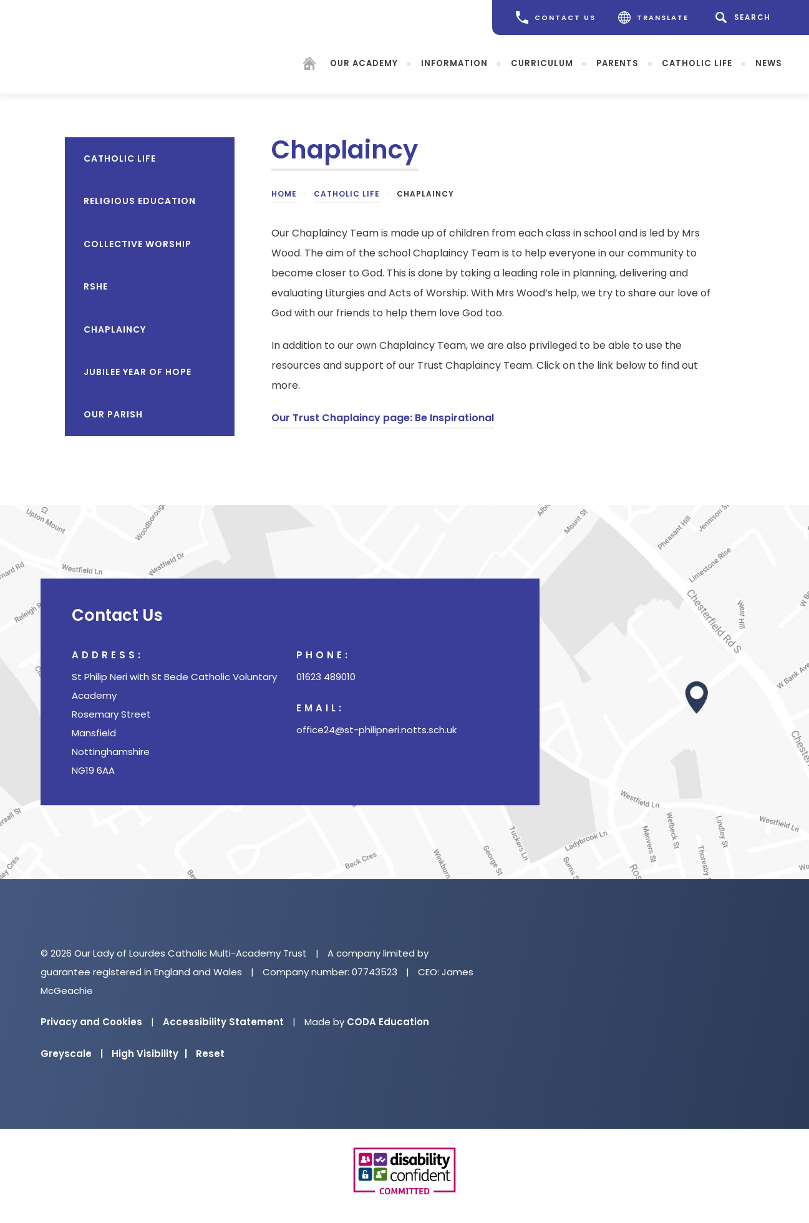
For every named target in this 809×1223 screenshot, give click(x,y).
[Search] (745, 17)
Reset (210, 1053)
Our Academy (364, 63)
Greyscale (72, 1053)
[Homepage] (309, 65)
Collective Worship (137, 244)
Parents (617, 63)
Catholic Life (697, 63)
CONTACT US (556, 17)
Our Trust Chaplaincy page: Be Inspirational (382, 418)
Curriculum (542, 63)
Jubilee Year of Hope (137, 372)
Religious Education (140, 201)
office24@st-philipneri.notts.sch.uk (376, 729)
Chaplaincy (115, 329)
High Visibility (149, 1053)
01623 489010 (326, 676)
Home (284, 193)
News (768, 63)
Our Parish (113, 414)
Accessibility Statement (223, 1021)
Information (454, 63)
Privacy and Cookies (91, 1021)
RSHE (96, 286)
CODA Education (388, 1021)
